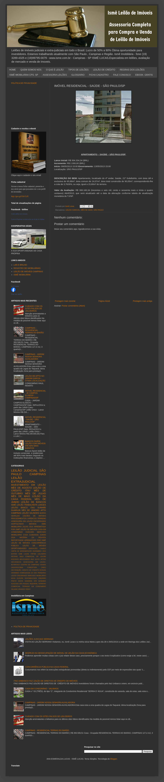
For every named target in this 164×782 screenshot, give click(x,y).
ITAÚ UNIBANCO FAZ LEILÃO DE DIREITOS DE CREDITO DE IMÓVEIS (46, 681)
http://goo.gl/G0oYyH (19, 196)
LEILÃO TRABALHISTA (27, 505)
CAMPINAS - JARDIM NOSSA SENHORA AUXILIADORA (34, 356)
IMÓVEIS (32, 524)
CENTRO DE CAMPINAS (30, 564)
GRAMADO (15, 573)
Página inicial (104, 301)
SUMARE (42, 507)
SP (37, 556)
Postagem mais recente (65, 301)
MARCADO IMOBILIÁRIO (37, 575)
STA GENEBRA (40, 581)
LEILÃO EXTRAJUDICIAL (23, 479)
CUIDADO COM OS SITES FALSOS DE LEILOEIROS (33, 308)
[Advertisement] (28, 106)
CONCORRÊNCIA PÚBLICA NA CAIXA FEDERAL (47, 667)
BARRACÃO (33, 548)
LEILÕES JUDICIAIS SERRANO (39, 639)
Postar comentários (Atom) (73, 306)
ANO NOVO (35, 559)
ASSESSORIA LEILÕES (55, 75)
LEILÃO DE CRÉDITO (104, 70)
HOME (12, 70)
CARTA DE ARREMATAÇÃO (21, 551)
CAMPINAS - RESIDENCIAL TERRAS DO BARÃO (34, 330)
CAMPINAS (38, 474)
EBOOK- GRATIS (144, 75)
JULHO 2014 (28, 527)
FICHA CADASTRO (99, 75)
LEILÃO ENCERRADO (19, 575)
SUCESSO (15, 583)
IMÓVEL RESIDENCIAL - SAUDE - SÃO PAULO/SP (35, 419)
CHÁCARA (30, 532)
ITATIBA (33, 554)
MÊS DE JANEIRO (30, 510)
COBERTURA (32, 567)
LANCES (42, 505)
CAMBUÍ (43, 548)
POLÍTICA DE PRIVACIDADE (24, 83)
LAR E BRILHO (20, 265)
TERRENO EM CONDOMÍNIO (34, 586)
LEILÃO (25, 513)
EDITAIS (14, 554)
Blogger (113, 759)
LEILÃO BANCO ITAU (23, 507)
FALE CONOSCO (122, 75)
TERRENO (41, 518)
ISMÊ (13, 505)
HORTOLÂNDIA (17, 524)
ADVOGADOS (25, 559)
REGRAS (14, 556)
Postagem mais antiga (142, 301)
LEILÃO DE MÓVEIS (34, 546)
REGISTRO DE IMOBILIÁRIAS (27, 268)
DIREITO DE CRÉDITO (30, 570)
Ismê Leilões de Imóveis (19, 214)
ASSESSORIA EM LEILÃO (22, 521)
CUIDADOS (33, 535)
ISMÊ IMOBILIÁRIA (22, 275)
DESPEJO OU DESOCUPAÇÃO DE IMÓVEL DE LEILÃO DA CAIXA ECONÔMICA (61, 653)
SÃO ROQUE (24, 583)
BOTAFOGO (15, 564)
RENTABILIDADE (31, 578)
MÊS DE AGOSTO (21, 488)
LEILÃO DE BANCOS (33, 502)
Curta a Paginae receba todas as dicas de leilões (27, 219)
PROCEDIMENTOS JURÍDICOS (24, 518)
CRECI (43, 567)
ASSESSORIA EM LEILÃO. (34, 562)
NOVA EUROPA (17, 578)
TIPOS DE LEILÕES (78, 70)
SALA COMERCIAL (26, 556)
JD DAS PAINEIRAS (38, 573)
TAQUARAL (33, 583)
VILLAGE (14, 589)
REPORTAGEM (17, 540)
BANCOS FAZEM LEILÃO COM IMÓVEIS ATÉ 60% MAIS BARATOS (35, 444)
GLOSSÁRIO (78, 75)
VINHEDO (21, 589)
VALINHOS (34, 513)
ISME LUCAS (23, 554)
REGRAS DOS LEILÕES (132, 70)
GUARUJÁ (15, 510)
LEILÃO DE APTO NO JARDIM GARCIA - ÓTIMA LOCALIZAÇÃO (35, 378)
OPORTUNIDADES (18, 548)
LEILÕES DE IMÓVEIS (34, 516)
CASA (25, 535)
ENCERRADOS (39, 521)
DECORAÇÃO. (16, 570)
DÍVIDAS (43, 570)
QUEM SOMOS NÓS (30, 70)
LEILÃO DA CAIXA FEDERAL (28, 498)
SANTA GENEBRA (25, 581)
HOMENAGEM (25, 573)
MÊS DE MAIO (87, 210)
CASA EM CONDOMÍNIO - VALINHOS (42, 689)
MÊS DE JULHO (35, 493)
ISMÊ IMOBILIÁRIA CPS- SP (23, 75)
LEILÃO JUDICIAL (73, 210)
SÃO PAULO (99, 210)
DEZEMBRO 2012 (39, 551)
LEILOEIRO (42, 554)
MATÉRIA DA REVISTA (33, 537)
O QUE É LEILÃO (55, 70)
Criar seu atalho (16, 294)
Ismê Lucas (15, 286)
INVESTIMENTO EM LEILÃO (28, 485)
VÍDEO (28, 589)
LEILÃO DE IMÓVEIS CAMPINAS (28, 271)
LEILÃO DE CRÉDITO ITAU (28, 489)
